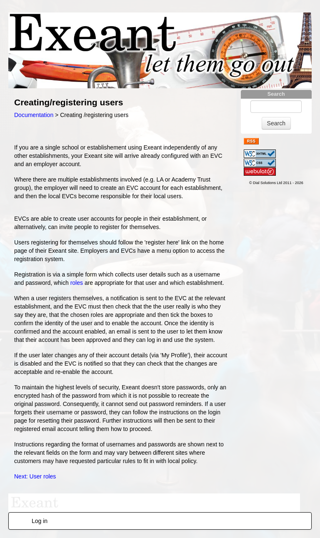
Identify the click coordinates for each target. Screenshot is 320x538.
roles (76, 282)
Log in (40, 521)
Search (276, 94)
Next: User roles (35, 476)
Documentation (33, 115)
